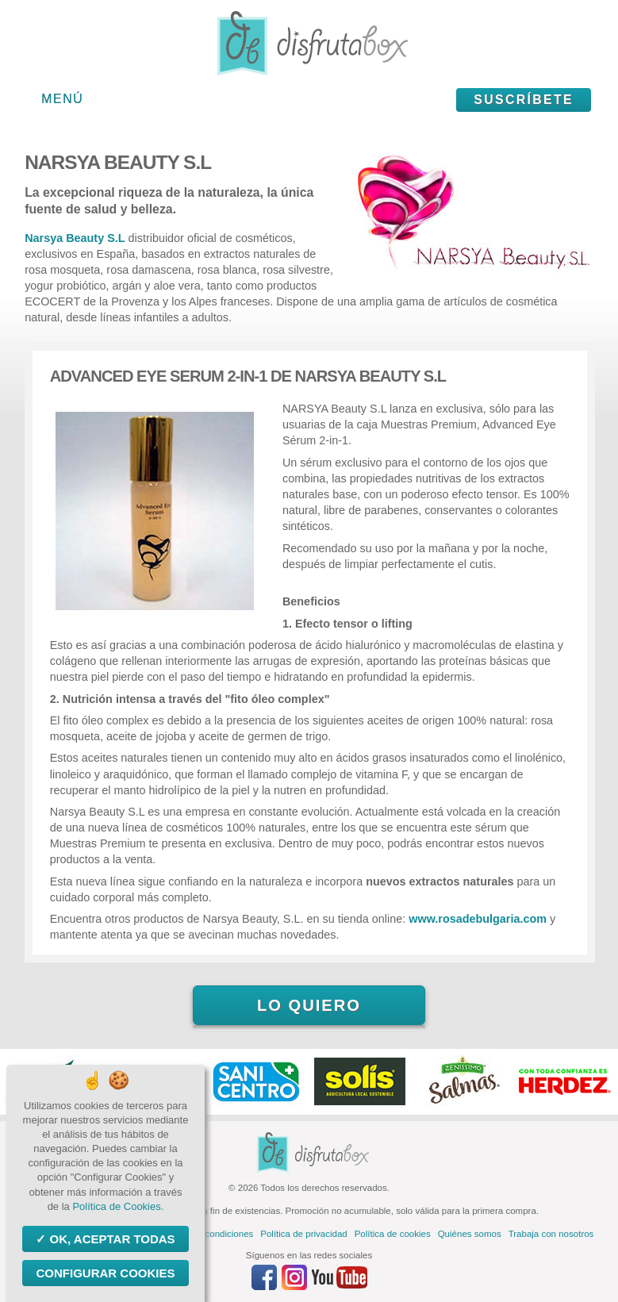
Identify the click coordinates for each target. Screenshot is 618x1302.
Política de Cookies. (117, 1206)
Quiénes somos (469, 1234)
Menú (62, 99)
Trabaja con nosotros (551, 1234)
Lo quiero (309, 1005)
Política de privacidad (303, 1234)
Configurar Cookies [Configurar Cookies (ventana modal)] (105, 1273)
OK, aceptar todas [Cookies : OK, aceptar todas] (110, 1239)
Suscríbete (524, 99)
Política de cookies (393, 1234)
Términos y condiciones (205, 1234)
